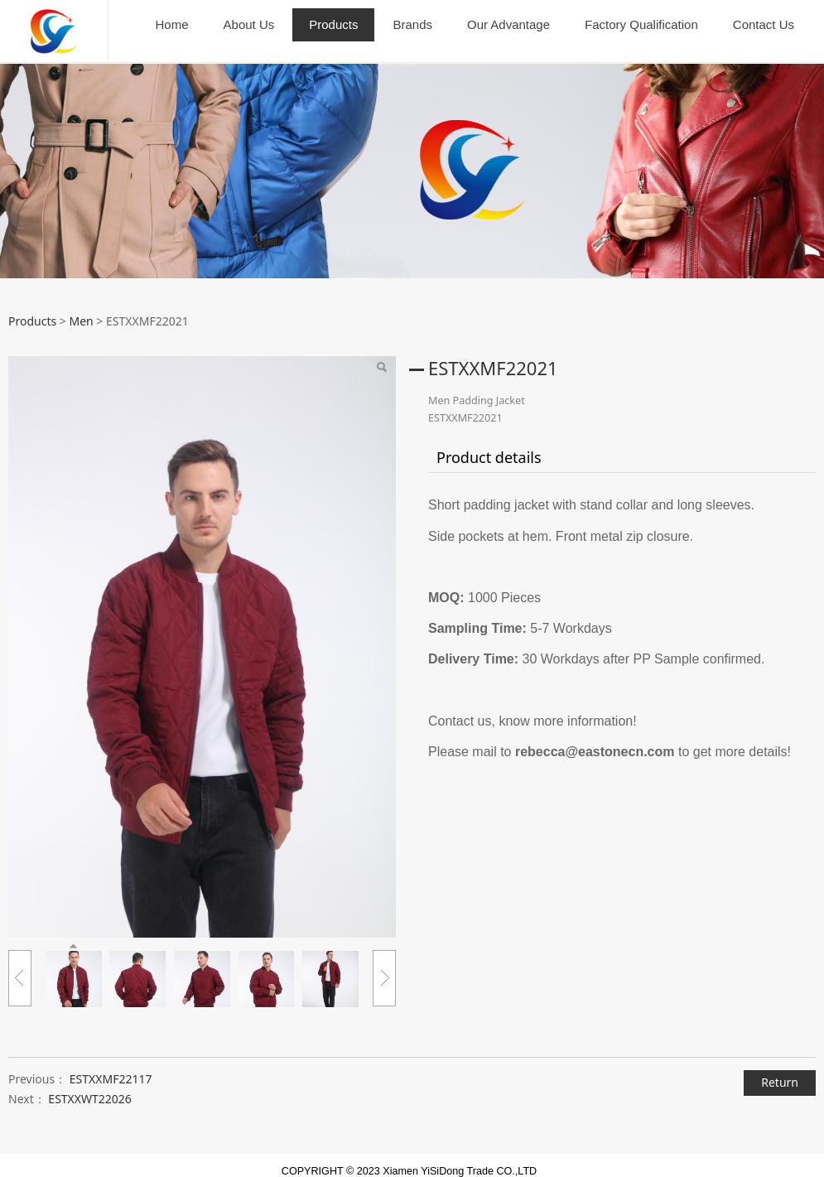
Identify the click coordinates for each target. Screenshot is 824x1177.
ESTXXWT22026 (90, 1085)
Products (333, 24)
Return (779, 1069)
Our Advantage (508, 24)
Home (172, 24)
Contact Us (763, 24)
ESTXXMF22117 (111, 1065)
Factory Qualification (641, 24)
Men (81, 308)
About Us (249, 24)
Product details (489, 444)
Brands (412, 24)
